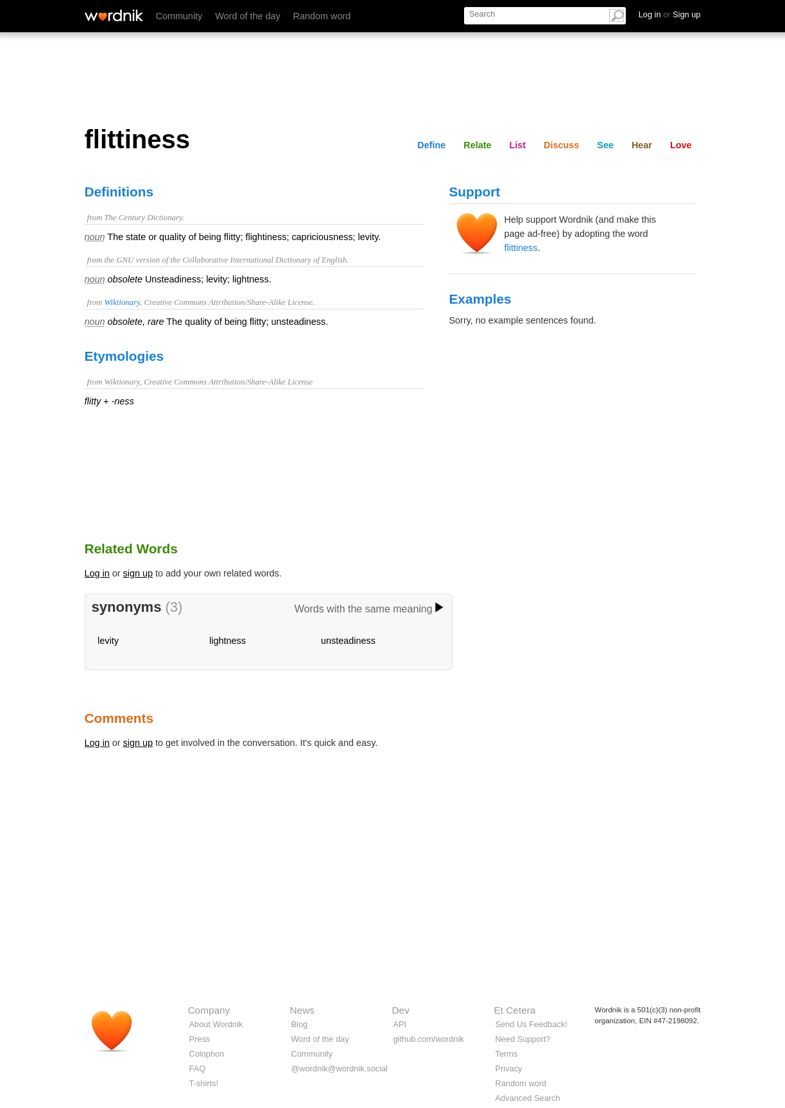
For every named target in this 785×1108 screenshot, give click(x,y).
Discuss (561, 145)
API (400, 1024)
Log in (97, 573)
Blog (299, 1024)
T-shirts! (204, 1083)
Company (209, 1010)
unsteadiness (348, 641)
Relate (477, 145)
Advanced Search (528, 1098)
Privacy (509, 1068)
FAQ (197, 1068)
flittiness (521, 248)
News (302, 1010)
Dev (401, 1010)
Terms (507, 1054)
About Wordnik (216, 1024)
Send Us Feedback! (531, 1024)
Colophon (207, 1054)
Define (431, 145)
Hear (642, 145)
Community (179, 16)
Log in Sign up (670, 14)
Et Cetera (515, 1010)
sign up (138, 573)
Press (200, 1039)
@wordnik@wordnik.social (339, 1068)
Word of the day (247, 16)
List (518, 145)
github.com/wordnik (428, 1039)
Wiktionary (121, 302)
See (605, 145)
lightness (227, 641)
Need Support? (523, 1039)
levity (108, 641)
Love (681, 145)
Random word (322, 16)
